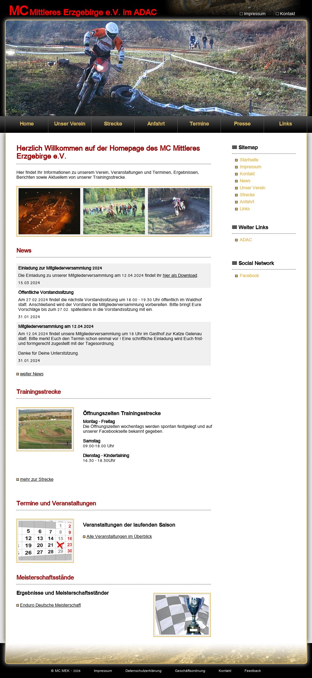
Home (27, 124)
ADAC (246, 240)
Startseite (249, 160)
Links (285, 124)
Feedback (253, 671)
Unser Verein (69, 124)
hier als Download (180, 275)
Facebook (249, 276)
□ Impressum (253, 14)
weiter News (31, 374)
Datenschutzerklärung (143, 671)
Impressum (250, 167)
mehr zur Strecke (36, 479)
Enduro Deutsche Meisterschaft (50, 605)
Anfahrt (156, 124)
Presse (242, 124)
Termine (199, 124)
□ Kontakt (285, 14)
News (245, 181)
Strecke (113, 124)
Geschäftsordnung (190, 671)
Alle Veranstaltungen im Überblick (119, 536)
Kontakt (247, 174)
